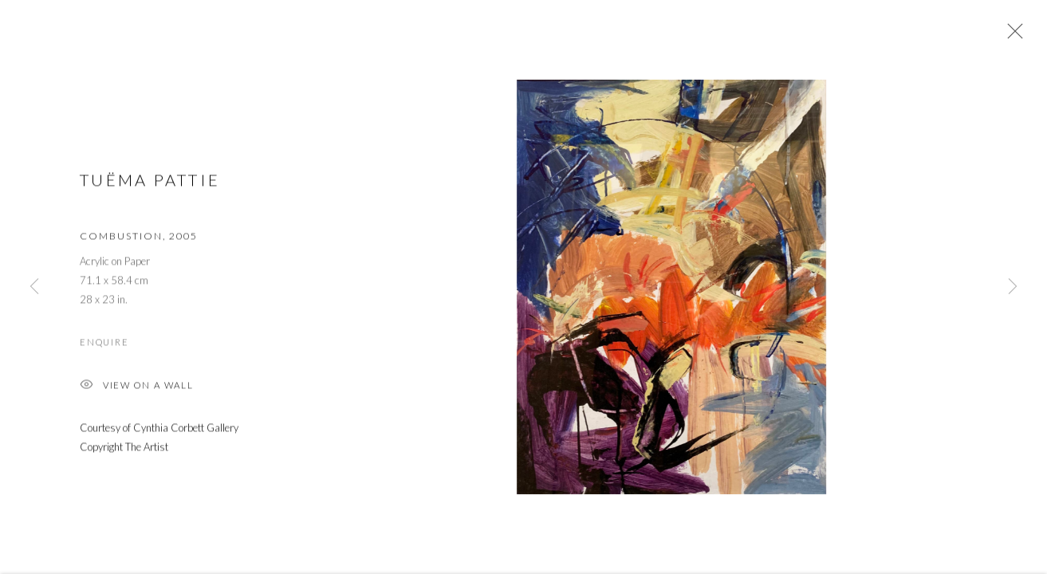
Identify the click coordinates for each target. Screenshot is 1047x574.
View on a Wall (137, 388)
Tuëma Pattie (150, 181)
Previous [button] (34, 287)
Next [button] (1012, 287)
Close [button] (1011, 36)
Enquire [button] (104, 343)
